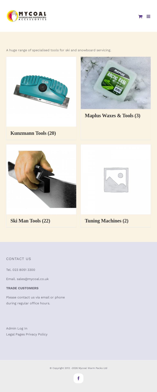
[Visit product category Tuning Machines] (116, 185)
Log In (22, 328)
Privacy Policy (36, 334)
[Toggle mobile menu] (149, 16)
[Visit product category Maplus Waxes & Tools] (116, 89)
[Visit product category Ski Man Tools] (41, 185)
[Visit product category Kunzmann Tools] (41, 98)
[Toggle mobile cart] (140, 16)
